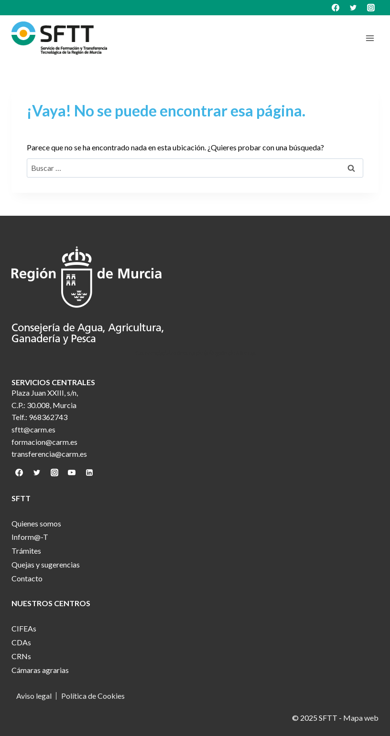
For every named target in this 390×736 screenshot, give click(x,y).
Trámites (26, 550)
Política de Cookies (93, 696)
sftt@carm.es (33, 429)
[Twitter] (353, 7)
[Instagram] (371, 7)
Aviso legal (34, 696)
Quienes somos (36, 523)
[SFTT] (59, 38)
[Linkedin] (89, 472)
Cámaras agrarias (40, 669)
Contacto (27, 578)
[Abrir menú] (370, 38)
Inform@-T (29, 536)
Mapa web (361, 717)
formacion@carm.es (44, 441)
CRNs (21, 656)
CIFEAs (23, 628)
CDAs (21, 642)
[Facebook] (335, 7)
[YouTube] (71, 472)
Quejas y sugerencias (45, 564)
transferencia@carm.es (49, 453)
